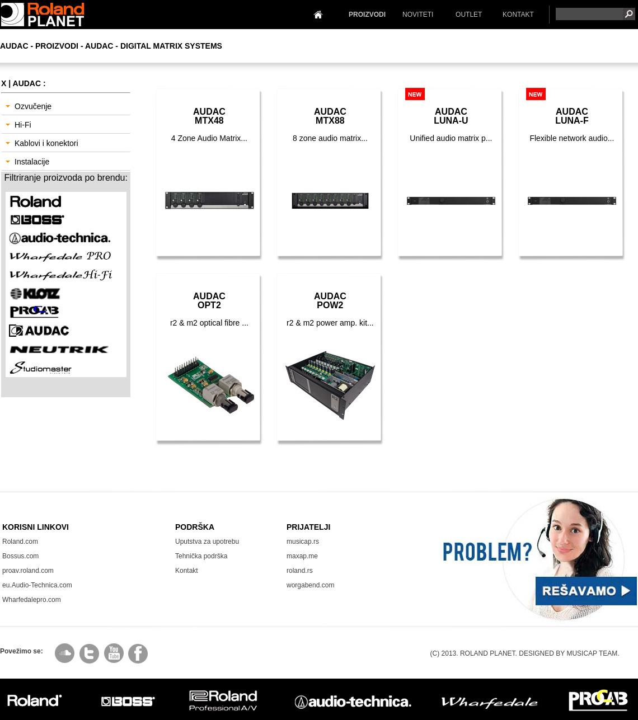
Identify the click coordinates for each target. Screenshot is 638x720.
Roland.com (20, 541)
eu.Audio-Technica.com (37, 585)
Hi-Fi (18, 124)
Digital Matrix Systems (171, 45)
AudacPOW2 (330, 300)
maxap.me (302, 556)
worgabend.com (310, 585)
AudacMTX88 (330, 116)
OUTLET (469, 14)
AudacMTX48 (209, 116)
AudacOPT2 (209, 300)
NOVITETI (417, 14)
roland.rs (300, 571)
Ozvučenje (28, 106)
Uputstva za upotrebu (207, 541)
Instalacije (27, 161)
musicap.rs (303, 541)
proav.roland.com (28, 571)
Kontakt (186, 571)
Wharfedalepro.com (31, 600)
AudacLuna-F (572, 116)
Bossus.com (20, 556)
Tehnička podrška (201, 556)
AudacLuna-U (451, 116)
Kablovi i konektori (42, 143)
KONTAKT (518, 14)
